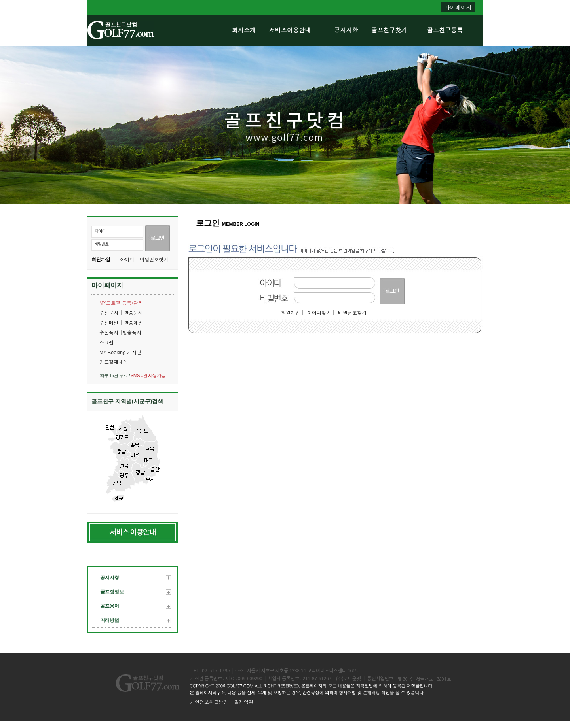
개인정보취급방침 (209, 701)
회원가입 (100, 259)
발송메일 (133, 322)
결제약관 (243, 701)
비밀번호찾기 (352, 312)
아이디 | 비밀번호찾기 (144, 259)
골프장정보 (135, 592)
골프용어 (135, 606)
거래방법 (135, 620)
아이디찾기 (319, 312)
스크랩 (106, 342)
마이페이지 (458, 7)
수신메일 (109, 322)
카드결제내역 (113, 362)
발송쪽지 (131, 332)
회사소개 (244, 30)
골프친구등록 (445, 30)
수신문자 (109, 312)
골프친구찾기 (389, 30)
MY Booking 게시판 (120, 352)
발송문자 (133, 312)
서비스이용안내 (290, 30)
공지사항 (346, 30)
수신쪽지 (109, 332)
